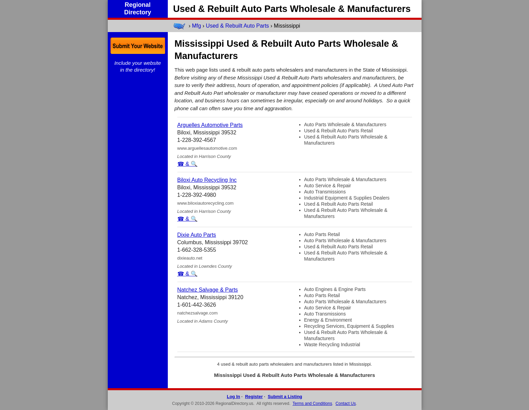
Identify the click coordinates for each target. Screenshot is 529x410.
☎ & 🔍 (187, 164)
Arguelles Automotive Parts (210, 125)
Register (254, 396)
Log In (233, 396)
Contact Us (346, 403)
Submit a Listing (285, 396)
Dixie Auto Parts (196, 235)
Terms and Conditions (312, 403)
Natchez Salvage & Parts (207, 290)
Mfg (196, 26)
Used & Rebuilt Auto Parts (237, 26)
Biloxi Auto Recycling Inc (207, 180)
